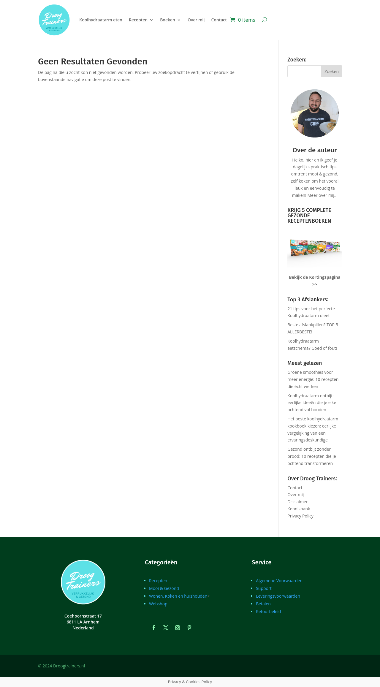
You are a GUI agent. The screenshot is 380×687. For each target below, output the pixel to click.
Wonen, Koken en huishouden (178, 596)
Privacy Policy (300, 516)
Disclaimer (297, 501)
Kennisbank (298, 509)
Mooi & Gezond (164, 588)
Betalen (263, 604)
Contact (219, 20)
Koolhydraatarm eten (100, 20)
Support (264, 588)
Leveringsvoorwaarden (278, 596)
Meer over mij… (322, 195)
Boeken (167, 20)
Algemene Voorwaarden (279, 580)
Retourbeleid (268, 611)
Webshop (158, 604)
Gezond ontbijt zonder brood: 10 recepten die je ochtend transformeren (311, 456)
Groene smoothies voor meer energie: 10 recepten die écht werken (312, 379)
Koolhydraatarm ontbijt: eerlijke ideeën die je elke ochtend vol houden (311, 403)
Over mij (196, 20)
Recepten (138, 20)
